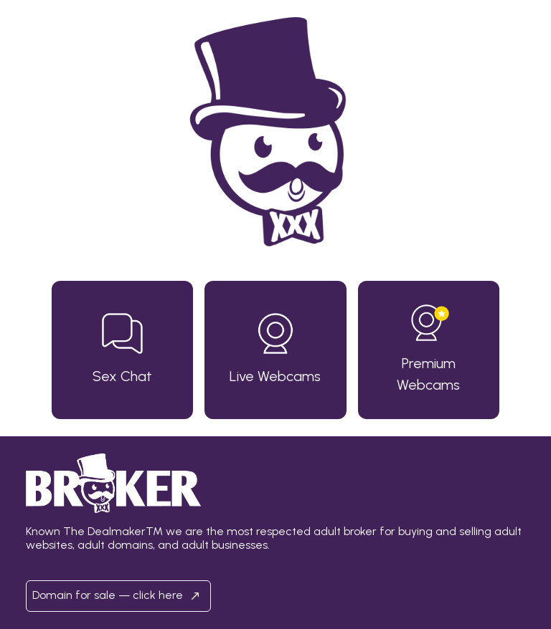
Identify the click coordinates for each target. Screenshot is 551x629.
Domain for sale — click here (118, 596)
